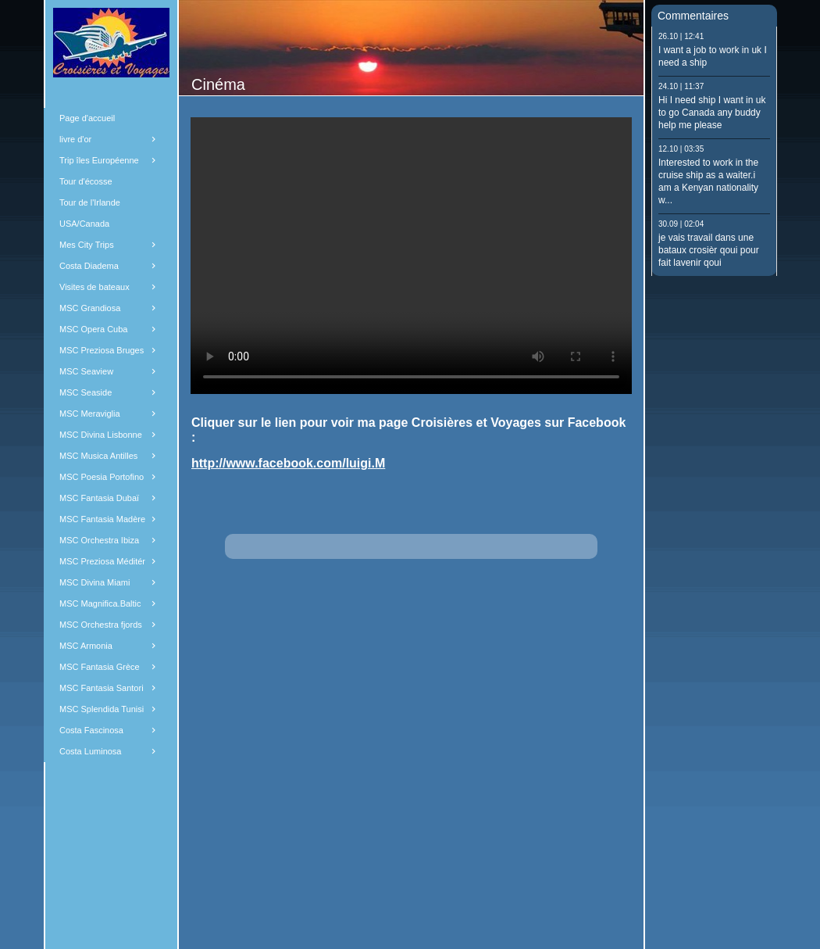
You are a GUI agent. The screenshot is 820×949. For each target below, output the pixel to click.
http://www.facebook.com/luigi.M (288, 463)
